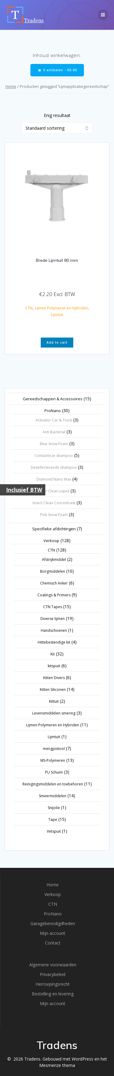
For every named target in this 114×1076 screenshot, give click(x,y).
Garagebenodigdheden (52, 923)
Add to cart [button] (57, 342)
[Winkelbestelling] (57, 128)
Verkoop (52, 894)
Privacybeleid (52, 974)
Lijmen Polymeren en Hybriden (61, 308)
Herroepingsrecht (53, 984)
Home (10, 86)
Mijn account (52, 933)
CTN (29, 308)
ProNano (53, 914)
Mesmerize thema (57, 1065)
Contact (52, 943)
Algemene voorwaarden (52, 965)
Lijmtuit (57, 314)
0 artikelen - (57, 70)
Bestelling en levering (53, 994)
